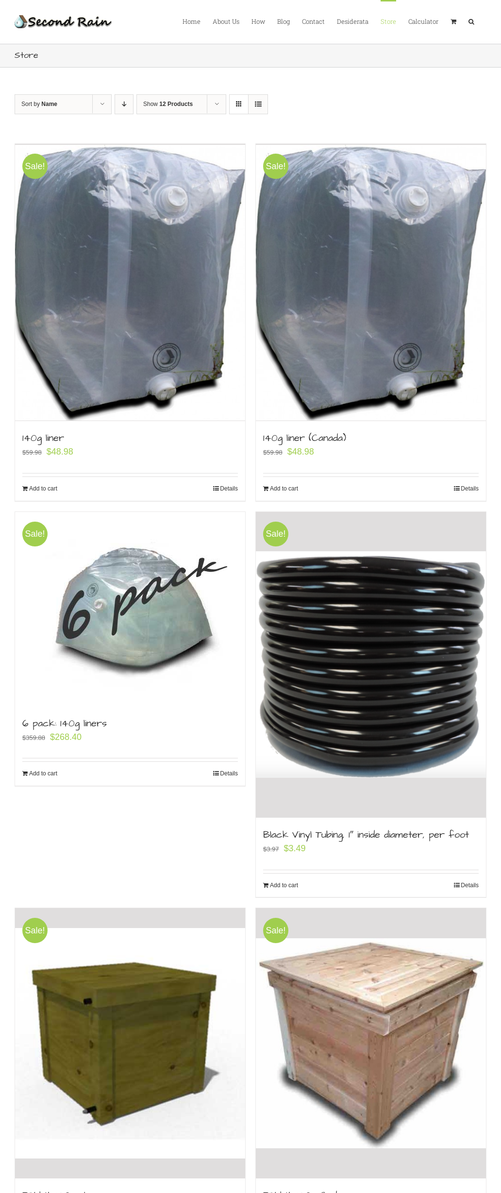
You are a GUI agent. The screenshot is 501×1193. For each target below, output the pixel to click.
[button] (471, 21)
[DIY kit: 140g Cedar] (371, 1043)
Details (229, 487)
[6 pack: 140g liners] (130, 607)
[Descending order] (124, 104)
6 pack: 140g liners (64, 721)
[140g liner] (130, 282)
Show (168, 104)
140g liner (43, 436)
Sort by (39, 104)
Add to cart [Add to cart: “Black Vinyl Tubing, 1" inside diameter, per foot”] (284, 884)
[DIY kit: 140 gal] (130, 1043)
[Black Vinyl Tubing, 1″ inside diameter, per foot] (371, 663)
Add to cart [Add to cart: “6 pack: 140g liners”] (43, 772)
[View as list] (258, 104)
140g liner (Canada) (304, 436)
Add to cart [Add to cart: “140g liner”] (43, 487)
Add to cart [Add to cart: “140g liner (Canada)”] (284, 487)
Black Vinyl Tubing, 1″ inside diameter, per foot (366, 834)
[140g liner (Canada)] (371, 282)
